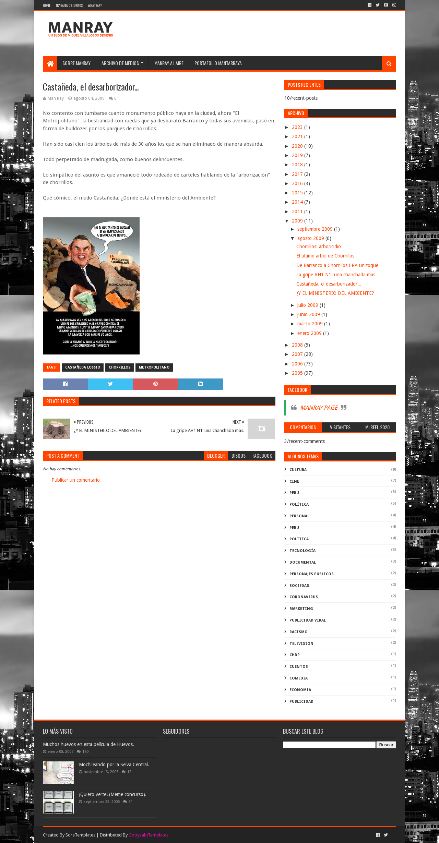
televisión (301, 643)
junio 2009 (309, 314)
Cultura (298, 470)
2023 (298, 127)
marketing (301, 608)
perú (294, 493)
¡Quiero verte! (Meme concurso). (112, 794)
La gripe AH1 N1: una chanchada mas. (336, 274)
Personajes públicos (311, 574)
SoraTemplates (80, 835)
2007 (298, 354)
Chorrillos (119, 367)
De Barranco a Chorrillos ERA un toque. (338, 265)
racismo (298, 632)
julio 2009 (308, 305)
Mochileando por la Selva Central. (114, 764)
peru (294, 528)
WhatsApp (95, 5)
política (299, 504)
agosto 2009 (311, 238)
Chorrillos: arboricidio (318, 246)
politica (299, 539)
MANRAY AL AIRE (168, 63)
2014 (298, 202)
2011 (298, 211)
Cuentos (298, 666)
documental (302, 562)
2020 (298, 146)
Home (46, 5)
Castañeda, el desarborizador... (328, 284)
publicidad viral (307, 620)
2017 (298, 174)
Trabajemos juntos (69, 5)
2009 (298, 221)
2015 (298, 192)
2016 (298, 183)
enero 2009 (310, 333)
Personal (299, 516)
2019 (298, 155)
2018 (298, 164)
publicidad (301, 701)
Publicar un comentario (75, 480)
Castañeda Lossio (82, 367)
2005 (298, 373)
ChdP (294, 655)
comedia (298, 678)
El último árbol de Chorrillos (325, 255)
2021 (298, 136)
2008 (298, 345)
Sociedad (299, 585)
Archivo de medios (120, 63)
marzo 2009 (310, 323)
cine (294, 481)
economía (300, 690)
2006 (298, 363)
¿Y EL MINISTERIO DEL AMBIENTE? (335, 293)
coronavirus (303, 597)
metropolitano (154, 367)
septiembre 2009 (315, 229)
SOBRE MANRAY (76, 63)
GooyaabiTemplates (148, 835)
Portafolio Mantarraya (218, 63)
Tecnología (302, 551)
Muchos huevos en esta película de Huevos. (88, 744)
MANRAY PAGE (318, 407)
